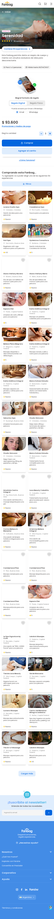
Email (20, 112)
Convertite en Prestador (12, 865)
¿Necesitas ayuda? (27, 843)
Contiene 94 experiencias (17, 49)
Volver (6, 12)
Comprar (27, 142)
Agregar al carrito (27, 150)
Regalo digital (18, 103)
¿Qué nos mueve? (10, 856)
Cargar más (27, 773)
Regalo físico (36, 103)
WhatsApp (32, 112)
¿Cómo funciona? (27, 160)
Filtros (27, 184)
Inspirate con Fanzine (11, 861)
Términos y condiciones (12, 908)
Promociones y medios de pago (16, 126)
